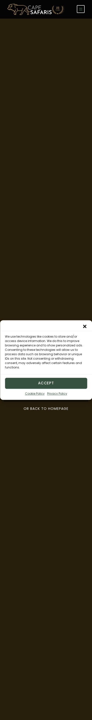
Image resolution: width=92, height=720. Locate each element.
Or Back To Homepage (46, 408)
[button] (84, 326)
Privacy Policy (57, 393)
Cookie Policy (35, 393)
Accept (46, 383)
